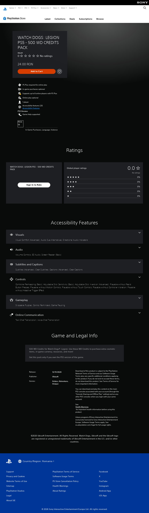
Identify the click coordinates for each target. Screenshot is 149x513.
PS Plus (34, 8)
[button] (31, 105)
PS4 (25, 8)
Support (72, 8)
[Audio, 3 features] (74, 249)
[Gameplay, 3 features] (74, 299)
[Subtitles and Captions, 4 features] (74, 264)
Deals (72, 16)
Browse (100, 16)
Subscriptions (85, 16)
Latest (47, 16)
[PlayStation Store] (15, 15)
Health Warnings (82, 404)
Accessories (45, 8)
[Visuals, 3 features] (74, 234)
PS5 (19, 8)
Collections (60, 16)
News (55, 8)
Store (63, 8)
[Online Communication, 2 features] (74, 314)
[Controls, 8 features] (74, 281)
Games (11, 8)
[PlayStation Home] (5, 8)
